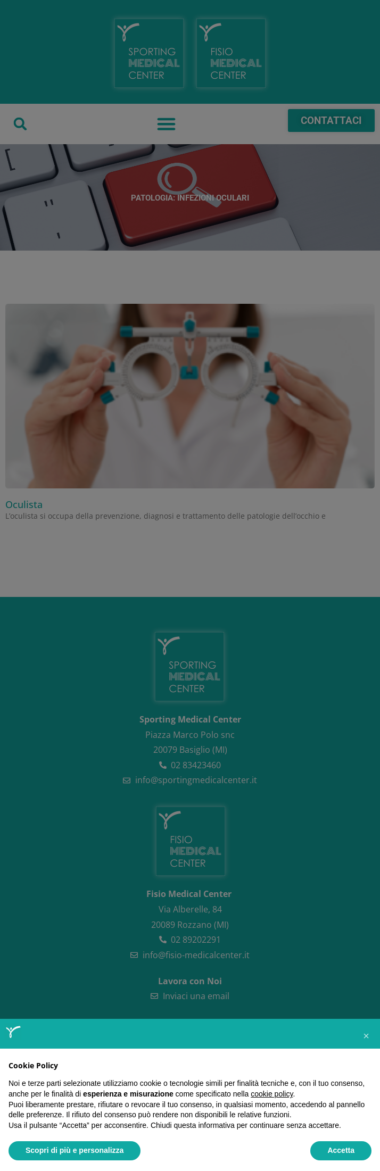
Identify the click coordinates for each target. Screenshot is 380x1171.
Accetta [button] (340, 1150)
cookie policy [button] (272, 1094)
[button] (366, 1035)
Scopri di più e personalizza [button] (74, 1150)
